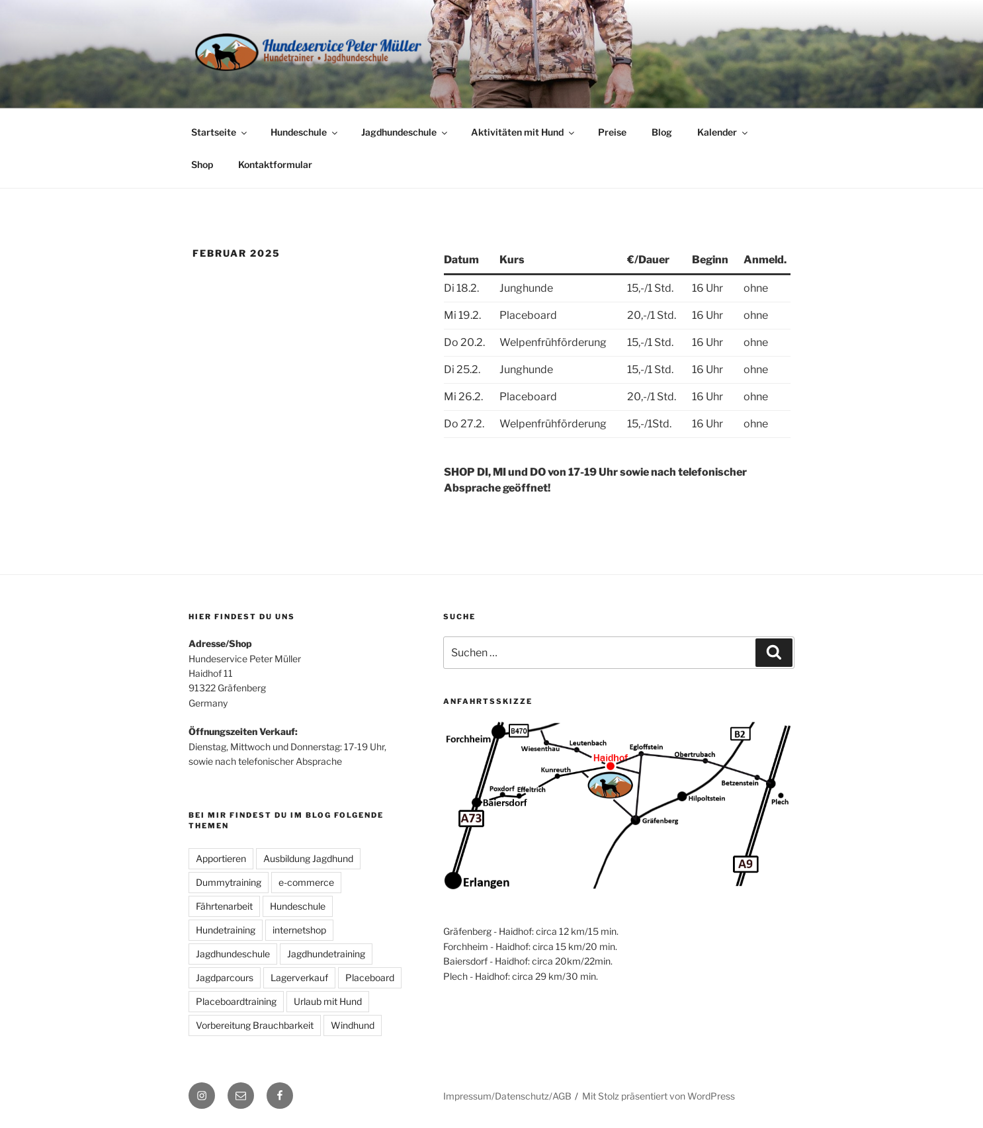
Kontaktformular (275, 164)
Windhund (352, 1025)
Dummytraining (228, 882)
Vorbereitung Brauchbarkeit (255, 1025)
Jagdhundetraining (326, 953)
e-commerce (306, 882)
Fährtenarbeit (224, 906)
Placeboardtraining (236, 1001)
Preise (612, 132)
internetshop (299, 929)
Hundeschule (305, 132)
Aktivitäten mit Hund (523, 132)
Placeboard (369, 977)
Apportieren (221, 858)
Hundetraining (225, 929)
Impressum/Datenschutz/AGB (507, 1096)
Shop (202, 164)
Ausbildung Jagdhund (308, 858)
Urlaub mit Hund (328, 1001)
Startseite (220, 132)
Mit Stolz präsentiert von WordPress (658, 1096)
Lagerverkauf (299, 977)
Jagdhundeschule (405, 132)
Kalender (723, 132)
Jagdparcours (224, 977)
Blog (662, 132)
